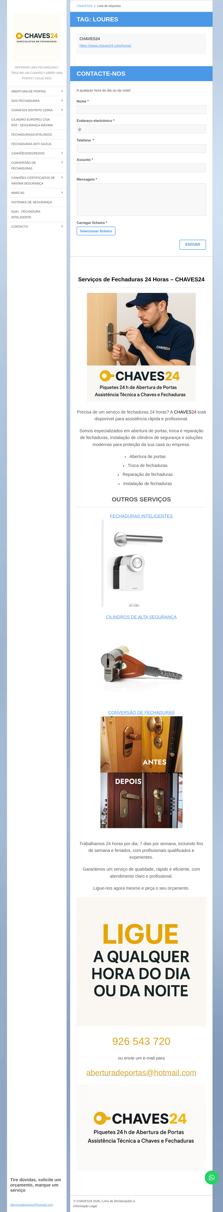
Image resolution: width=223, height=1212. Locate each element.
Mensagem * (87, 179)
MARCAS (17, 193)
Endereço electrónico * (95, 121)
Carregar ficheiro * (92, 223)
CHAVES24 (84, 6)
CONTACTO (19, 226)
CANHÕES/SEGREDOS (27, 153)
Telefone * (85, 140)
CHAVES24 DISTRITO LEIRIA (31, 110)
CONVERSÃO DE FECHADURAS (23, 165)
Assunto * (85, 160)
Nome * (83, 101)
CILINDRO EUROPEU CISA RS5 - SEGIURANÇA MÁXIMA (32, 122)
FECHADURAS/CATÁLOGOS (31, 134)
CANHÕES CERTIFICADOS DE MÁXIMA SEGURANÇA (33, 180)
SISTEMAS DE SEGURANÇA (31, 202)
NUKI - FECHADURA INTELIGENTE (25, 214)
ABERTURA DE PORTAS (28, 91)
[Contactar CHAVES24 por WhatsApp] (212, 1183)
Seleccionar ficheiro (96, 231)
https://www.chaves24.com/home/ (105, 46)
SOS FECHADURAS (25, 101)
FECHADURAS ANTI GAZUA (31, 144)
